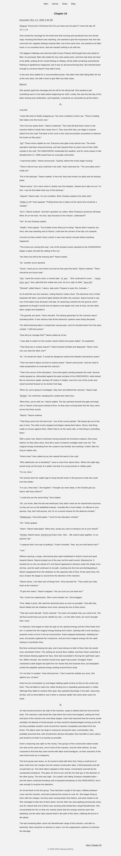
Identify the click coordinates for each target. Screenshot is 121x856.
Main (46, 4)
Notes (64, 4)
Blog (73, 4)
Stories (55, 4)
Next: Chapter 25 (94, 845)
